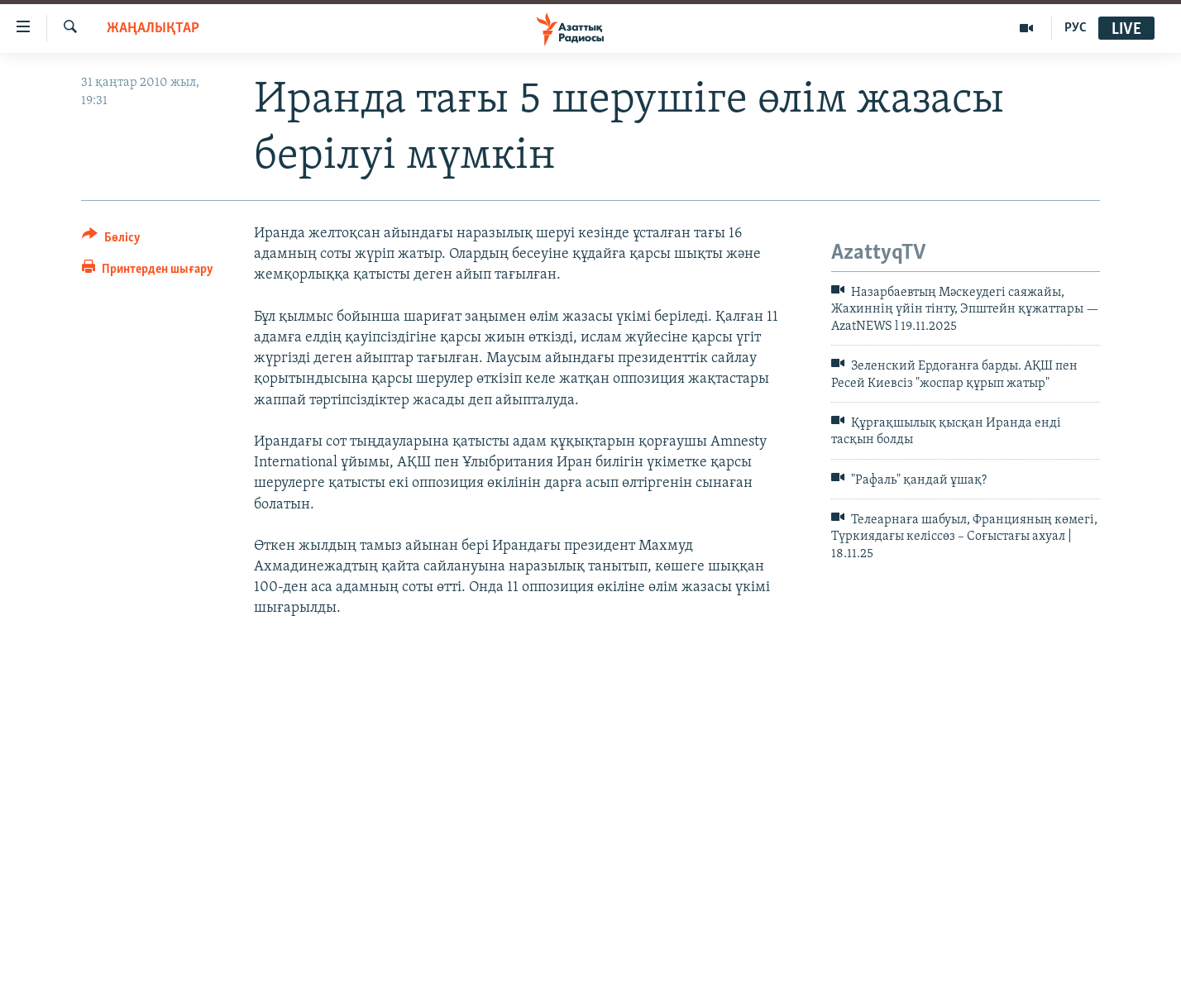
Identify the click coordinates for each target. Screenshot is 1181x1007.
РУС (1075, 28)
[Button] (111, 240)
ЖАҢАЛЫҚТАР (153, 28)
